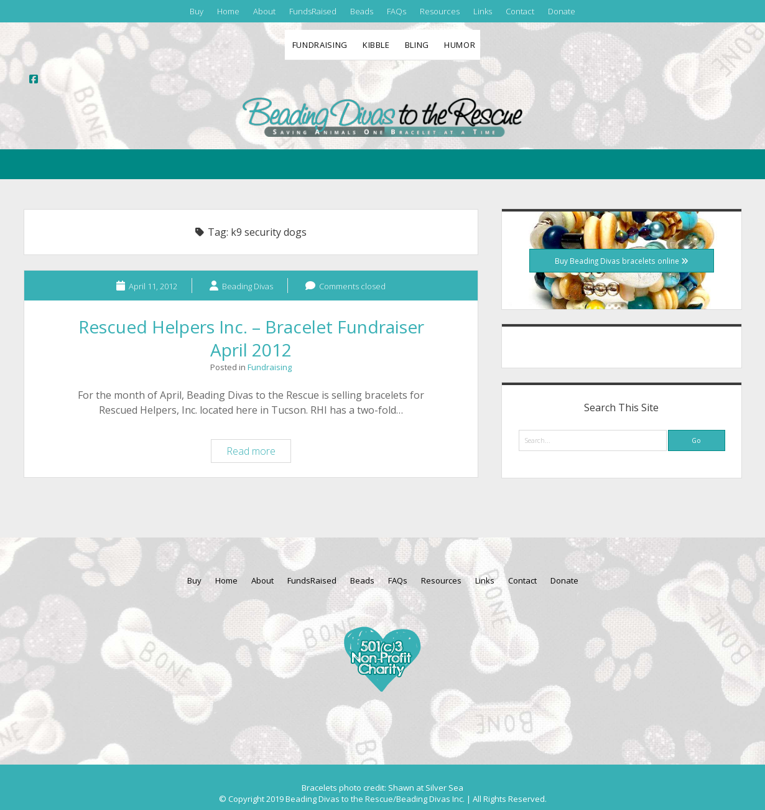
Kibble (376, 44)
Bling (417, 44)
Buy (196, 11)
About (264, 11)
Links (482, 11)
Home (228, 11)
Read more (258, 452)
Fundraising (320, 44)
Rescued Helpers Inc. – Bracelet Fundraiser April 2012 (251, 338)
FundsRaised (312, 11)
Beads (361, 11)
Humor (459, 44)
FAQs (396, 11)
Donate (561, 11)
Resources (440, 11)
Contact (520, 11)
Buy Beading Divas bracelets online (621, 261)
